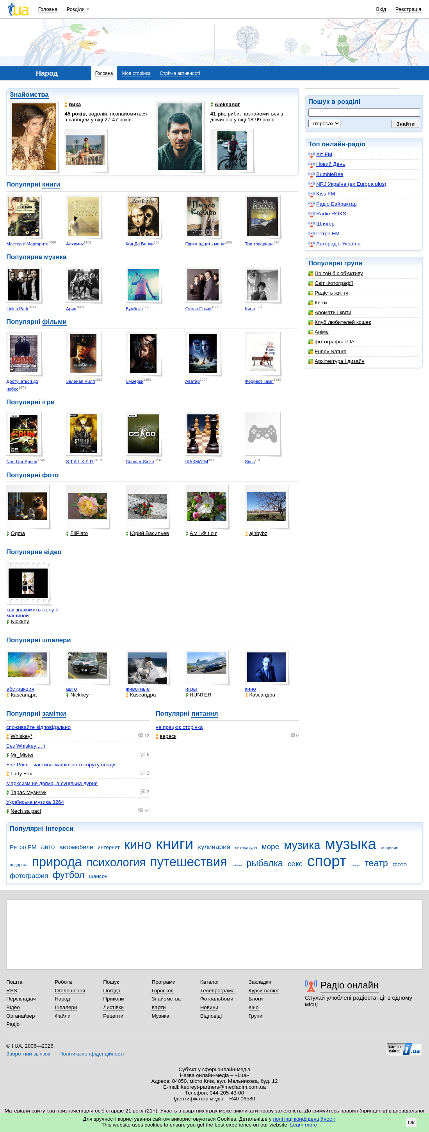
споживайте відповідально (38, 727)
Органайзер (20, 1016)
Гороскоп (162, 990)
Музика (160, 1016)
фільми (54, 321)
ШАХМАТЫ (196, 461)
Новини (209, 1007)
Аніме (318, 332)
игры (191, 689)
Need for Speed (21, 461)
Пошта (14, 982)
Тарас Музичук (26, 792)
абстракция (20, 689)
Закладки (260, 982)
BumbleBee (325, 174)
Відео (13, 1007)
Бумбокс (134, 308)
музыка (350, 843)
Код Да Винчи (140, 244)
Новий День (326, 164)
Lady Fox (19, 774)
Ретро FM (324, 234)
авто (71, 689)
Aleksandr (225, 104)
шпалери (56, 640)
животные (138, 689)
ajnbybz (256, 533)
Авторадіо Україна (334, 244)
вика (72, 104)
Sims (250, 461)
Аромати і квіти (329, 312)
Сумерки (134, 381)
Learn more (303, 1125)
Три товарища (259, 244)
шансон (98, 876)
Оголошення (70, 990)
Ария (71, 308)
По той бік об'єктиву (335, 273)
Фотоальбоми (216, 999)
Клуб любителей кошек (339, 322)
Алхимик (75, 244)
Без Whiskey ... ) (25, 746)
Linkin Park (17, 308)
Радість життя (328, 293)
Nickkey (17, 621)
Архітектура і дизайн (336, 361)
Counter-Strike (140, 461)
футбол (68, 875)
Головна (47, 9)
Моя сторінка (136, 73)
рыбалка (264, 863)
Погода (111, 990)
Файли (63, 1016)
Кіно (254, 1007)
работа (237, 865)
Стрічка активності (180, 73)
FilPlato (77, 533)
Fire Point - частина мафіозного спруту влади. (61, 765)
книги (51, 184)
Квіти (317, 303)
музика (55, 257)
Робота (63, 982)
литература (246, 847)
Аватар (192, 381)
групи (353, 263)
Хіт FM (320, 154)
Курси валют (264, 990)
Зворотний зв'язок (28, 1054)
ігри (48, 402)
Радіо (13, 1024)
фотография (29, 876)
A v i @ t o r (201, 533)
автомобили (76, 847)
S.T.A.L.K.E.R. (80, 461)
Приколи (113, 999)
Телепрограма (217, 990)
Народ (62, 999)
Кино (250, 308)
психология (116, 862)
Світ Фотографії (330, 283)
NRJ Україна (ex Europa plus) (347, 184)
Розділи (76, 9)
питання (204, 713)
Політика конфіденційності (91, 1054)
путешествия (188, 862)
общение (390, 847)
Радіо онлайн (349, 985)
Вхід (381, 9)
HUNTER (198, 695)
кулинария (214, 847)
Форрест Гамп (259, 381)
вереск (166, 736)
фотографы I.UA (331, 342)
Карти (158, 1007)
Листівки (113, 1007)
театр (376, 863)
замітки (54, 713)
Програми (163, 982)
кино (250, 689)
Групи (255, 1016)
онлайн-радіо (343, 144)
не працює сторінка (179, 727)
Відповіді (211, 1016)
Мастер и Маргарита (27, 244)
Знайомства (29, 94)
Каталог (209, 982)
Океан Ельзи (198, 308)
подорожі (18, 864)
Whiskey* (19, 736)
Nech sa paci (23, 811)
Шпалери (66, 1007)
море (270, 846)
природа (57, 862)
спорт (327, 861)
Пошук (111, 982)
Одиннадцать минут (205, 244)
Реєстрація (408, 9)
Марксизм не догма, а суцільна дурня (52, 783)
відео (52, 552)
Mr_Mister (20, 755)
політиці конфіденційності (304, 1119)
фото (50, 475)
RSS (11, 990)
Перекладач (21, 999)
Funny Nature (327, 351)
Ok (411, 1122)
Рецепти (113, 1016)
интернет (108, 847)
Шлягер (321, 224)
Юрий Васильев (147, 533)
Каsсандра (21, 695)
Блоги (256, 999)
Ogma (15, 533)
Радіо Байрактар (332, 204)
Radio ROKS (327, 214)
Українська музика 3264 (35, 802)
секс (295, 864)
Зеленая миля (80, 381)
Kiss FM (321, 194)
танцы (355, 865)
